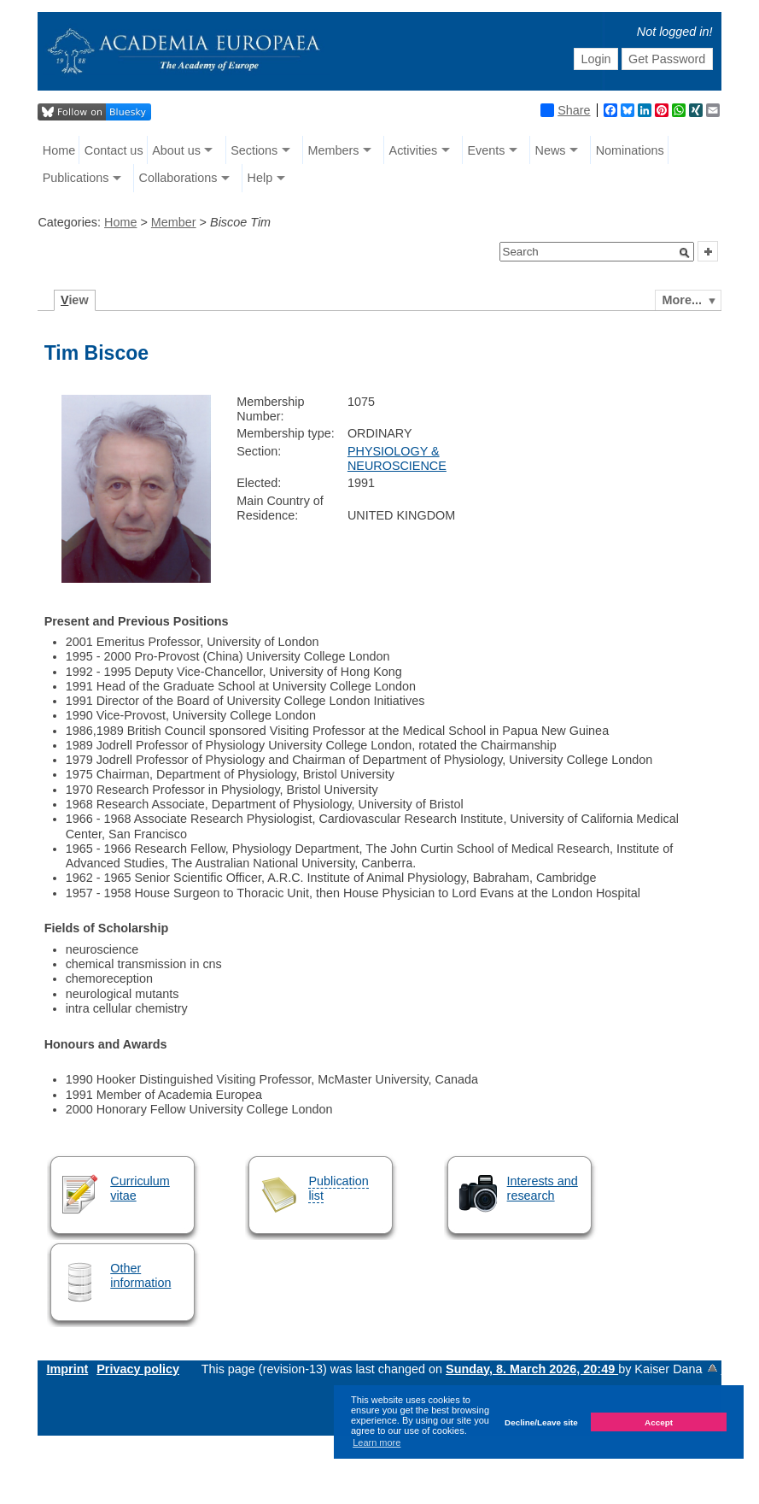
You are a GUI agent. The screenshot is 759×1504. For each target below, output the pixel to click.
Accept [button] (659, 1422)
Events (486, 150)
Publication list (338, 1188)
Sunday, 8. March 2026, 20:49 (532, 1369)
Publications (76, 178)
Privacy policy (137, 1369)
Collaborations (177, 178)
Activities (413, 150)
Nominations (630, 150)
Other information (140, 1275)
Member (173, 222)
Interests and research (542, 1188)
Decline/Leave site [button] (541, 1422)
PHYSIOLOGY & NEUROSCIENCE (397, 458)
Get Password (666, 59)
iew (75, 300)
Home (59, 150)
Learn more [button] (376, 1442)
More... (682, 300)
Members (333, 150)
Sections (254, 150)
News (550, 150)
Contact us (114, 150)
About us (176, 150)
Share (565, 110)
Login (595, 59)
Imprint (67, 1369)
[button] (685, 253)
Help (260, 178)
